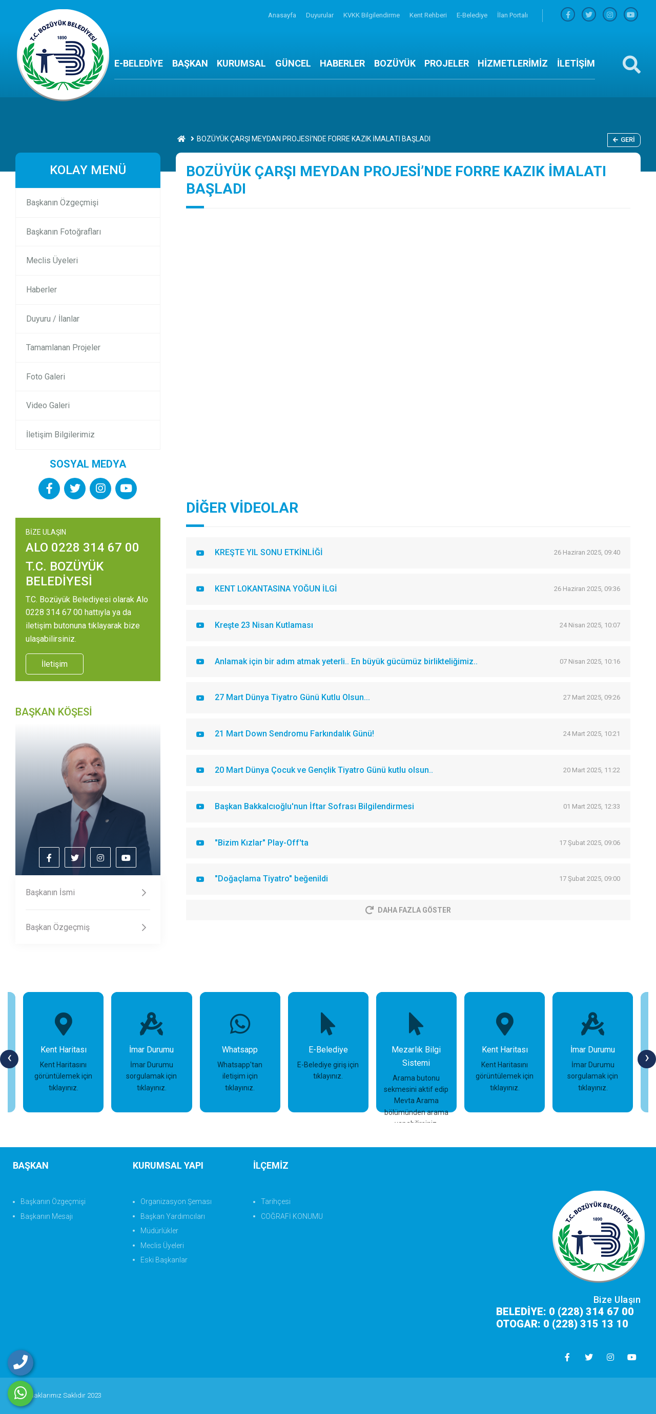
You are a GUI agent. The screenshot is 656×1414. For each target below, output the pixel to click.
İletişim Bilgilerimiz (60, 434)
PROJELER (446, 63)
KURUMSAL (241, 63)
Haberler (41, 289)
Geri (624, 139)
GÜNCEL (293, 63)
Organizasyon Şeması (176, 1201)
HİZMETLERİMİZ (513, 63)
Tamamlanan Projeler (63, 347)
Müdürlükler (159, 1231)
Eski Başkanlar (164, 1260)
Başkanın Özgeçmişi (62, 202)
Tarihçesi (276, 1201)
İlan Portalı (512, 15)
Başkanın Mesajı (46, 1216)
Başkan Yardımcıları (172, 1216)
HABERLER (342, 63)
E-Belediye (473, 15)
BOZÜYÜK (395, 63)
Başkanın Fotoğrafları (63, 232)
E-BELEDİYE (138, 63)
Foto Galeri (45, 377)
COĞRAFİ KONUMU (292, 1216)
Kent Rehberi (428, 15)
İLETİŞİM (576, 63)
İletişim (55, 664)
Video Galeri (48, 405)
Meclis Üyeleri (52, 260)
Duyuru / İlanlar (52, 319)
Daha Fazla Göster (408, 910)
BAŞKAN (190, 63)
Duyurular (320, 15)
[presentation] (9, 1059)
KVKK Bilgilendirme (372, 15)
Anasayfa (283, 15)
